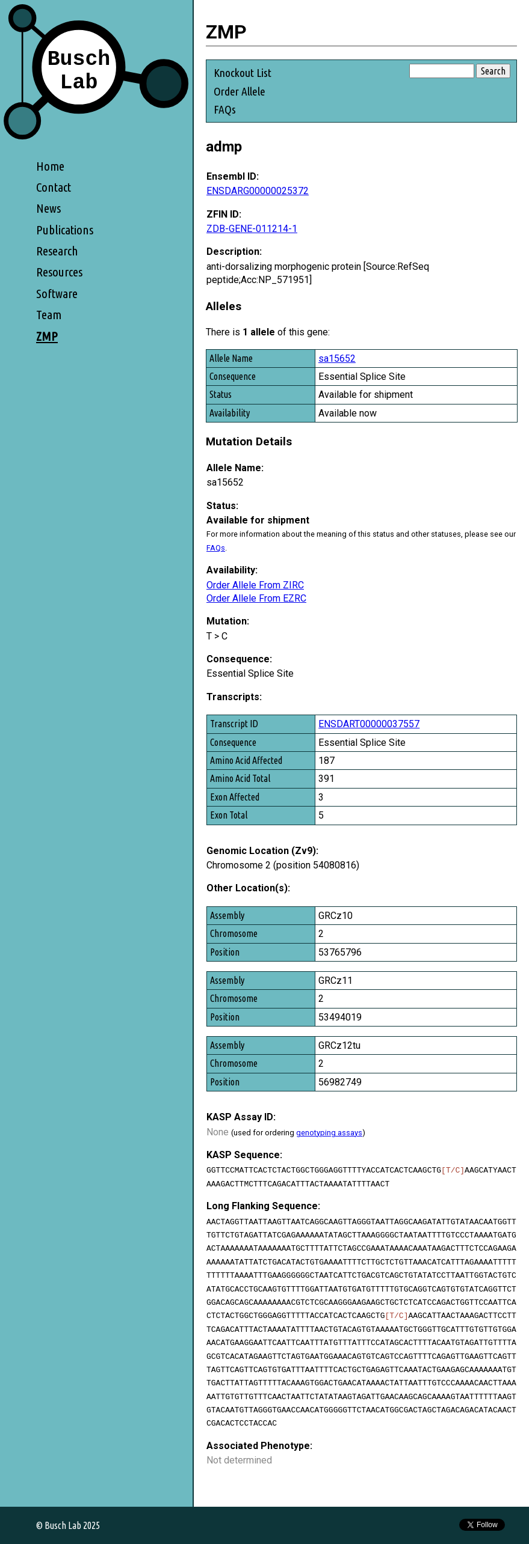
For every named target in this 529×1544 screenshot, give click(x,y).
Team (48, 315)
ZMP (47, 336)
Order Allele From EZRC (256, 598)
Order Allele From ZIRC (255, 585)
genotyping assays (329, 1132)
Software (57, 294)
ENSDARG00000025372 (257, 191)
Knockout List (242, 72)
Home (50, 166)
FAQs (225, 109)
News (48, 208)
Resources (59, 272)
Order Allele (239, 91)
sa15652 (337, 358)
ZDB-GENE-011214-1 (251, 228)
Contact (53, 187)
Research (57, 251)
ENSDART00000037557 (368, 724)
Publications (64, 230)
